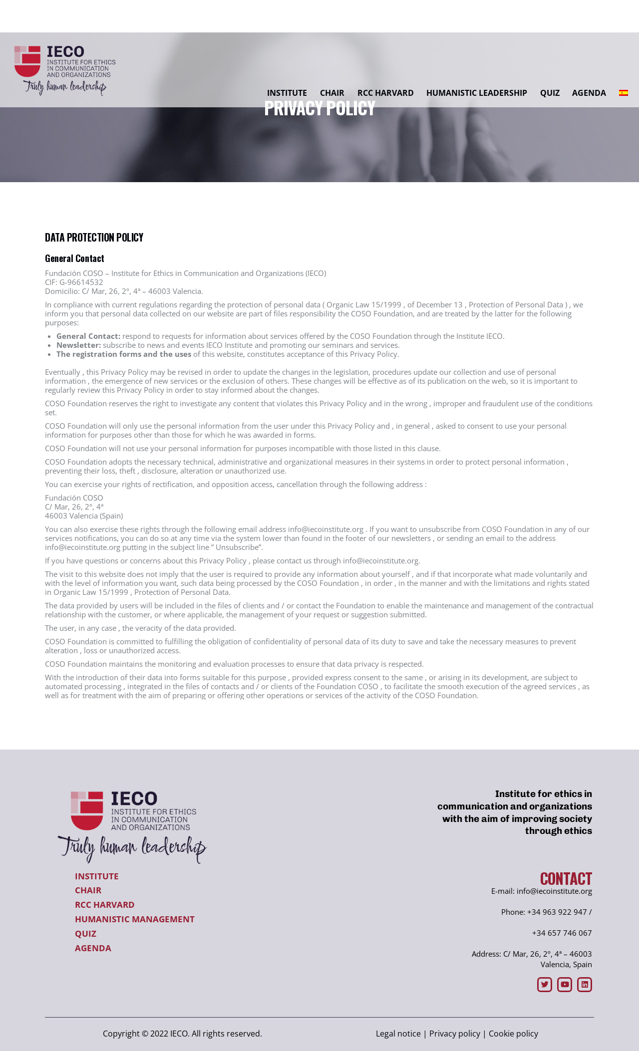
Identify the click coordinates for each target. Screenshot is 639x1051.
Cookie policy (513, 1033)
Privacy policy (454, 1033)
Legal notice (398, 1033)
